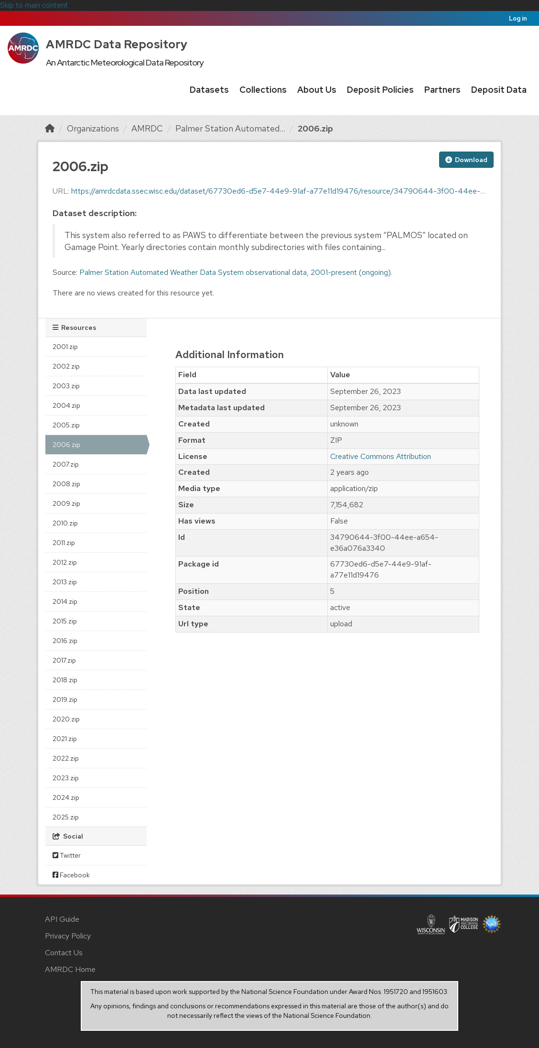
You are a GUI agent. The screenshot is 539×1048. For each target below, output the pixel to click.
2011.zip (64, 542)
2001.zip (65, 346)
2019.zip (65, 699)
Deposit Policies (380, 89)
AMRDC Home (70, 969)
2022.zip (66, 758)
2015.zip (65, 621)
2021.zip (65, 738)
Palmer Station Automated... (230, 128)
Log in (518, 18)
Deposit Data (499, 89)
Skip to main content (34, 5)
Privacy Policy (68, 936)
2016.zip (65, 640)
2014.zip (65, 601)
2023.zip (66, 778)
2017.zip (64, 660)
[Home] (49, 128)
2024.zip (66, 797)
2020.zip (66, 719)
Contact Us (64, 953)
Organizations (93, 128)
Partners (442, 89)
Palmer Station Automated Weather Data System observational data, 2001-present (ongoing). (235, 272)
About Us (316, 89)
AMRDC (147, 128)
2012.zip (65, 562)
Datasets (209, 89)
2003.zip (66, 386)
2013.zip (65, 582)
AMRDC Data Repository (117, 44)
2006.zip (315, 128)
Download (466, 159)
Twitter (67, 855)
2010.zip (65, 523)
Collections (263, 89)
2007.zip (66, 464)
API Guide (62, 919)
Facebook (71, 875)
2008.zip (66, 484)
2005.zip (66, 425)
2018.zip (65, 680)
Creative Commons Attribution (380, 456)
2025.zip (66, 817)
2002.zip (66, 366)
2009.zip (66, 503)
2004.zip (66, 405)
